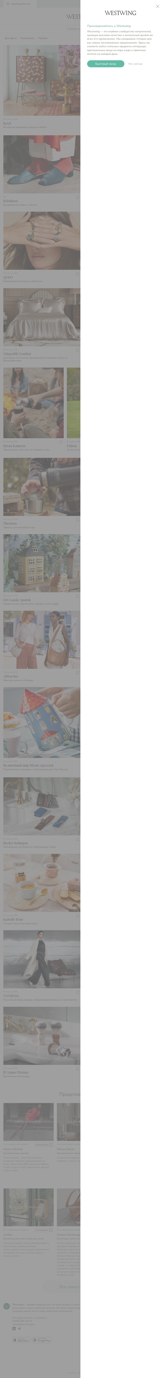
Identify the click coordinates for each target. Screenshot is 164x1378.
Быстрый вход (105, 64)
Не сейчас (135, 64)
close (158, 6)
